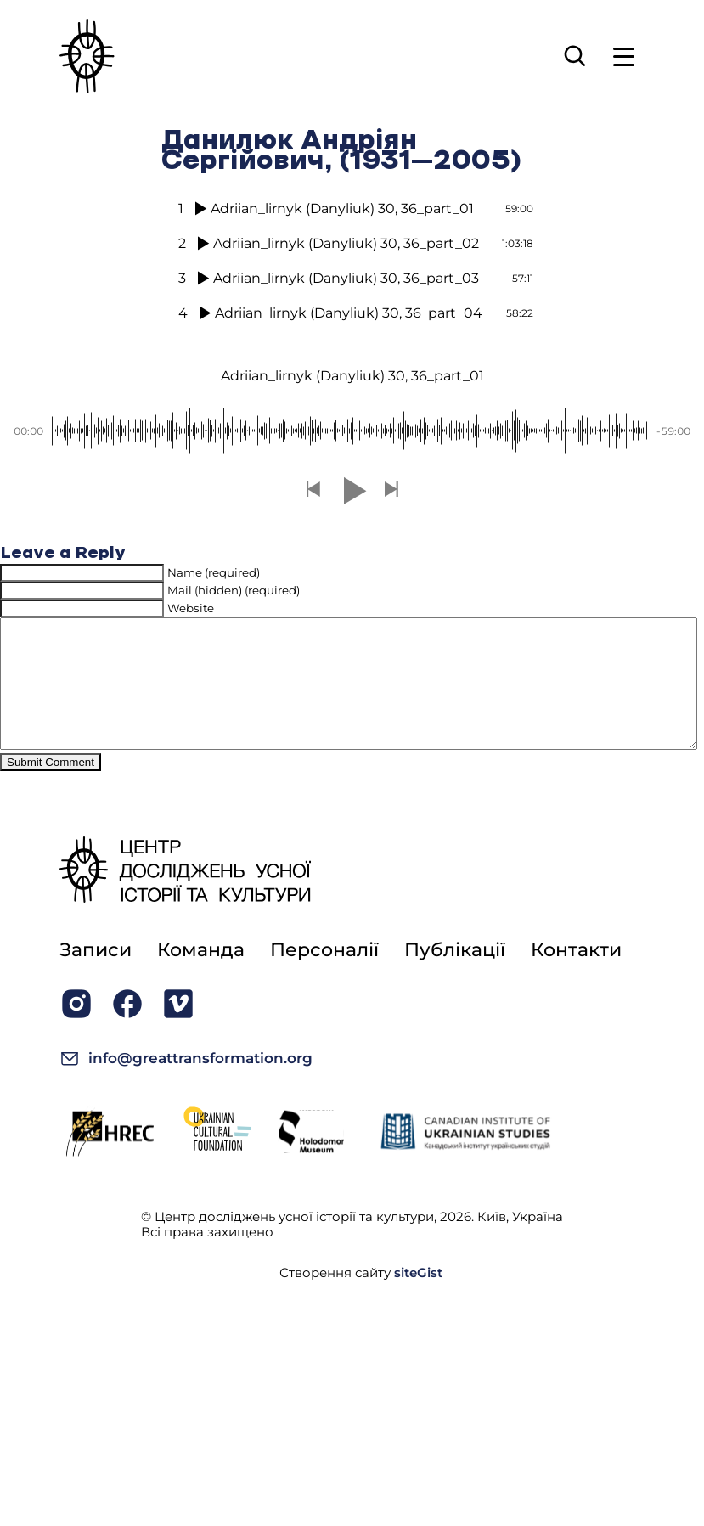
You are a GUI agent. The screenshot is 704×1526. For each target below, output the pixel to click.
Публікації (454, 975)
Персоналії (324, 975)
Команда (201, 975)
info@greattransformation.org (186, 1084)
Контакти (576, 975)
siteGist (418, 1298)
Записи (95, 975)
